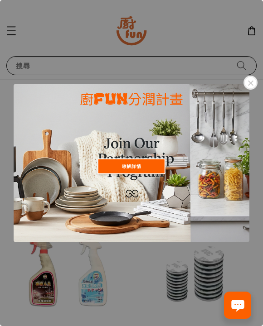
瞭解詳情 (131, 165)
